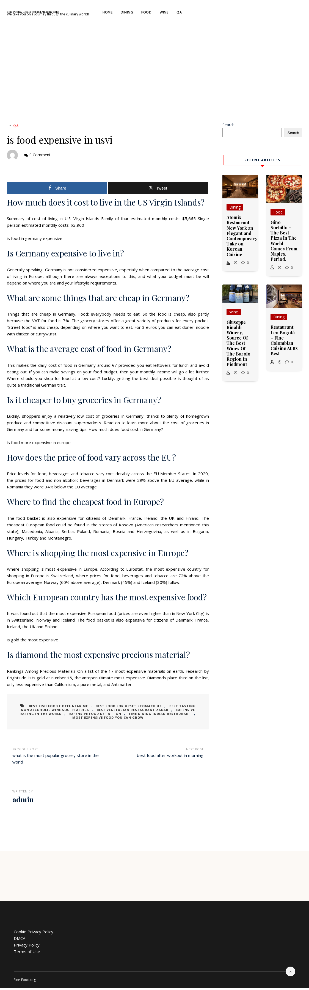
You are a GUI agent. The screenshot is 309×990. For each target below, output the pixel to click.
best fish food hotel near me (57, 708)
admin (23, 801)
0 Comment (40, 157)
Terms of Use (27, 953)
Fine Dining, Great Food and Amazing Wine (71, 11)
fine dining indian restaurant (130, 716)
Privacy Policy (27, 947)
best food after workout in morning (170, 757)
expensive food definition (71, 716)
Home (154, 13)
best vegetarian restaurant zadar (118, 712)
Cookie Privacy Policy (33, 934)
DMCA (19, 940)
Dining (173, 13)
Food (193, 13)
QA (225, 13)
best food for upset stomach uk (123, 708)
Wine (210, 13)
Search (228, 127)
